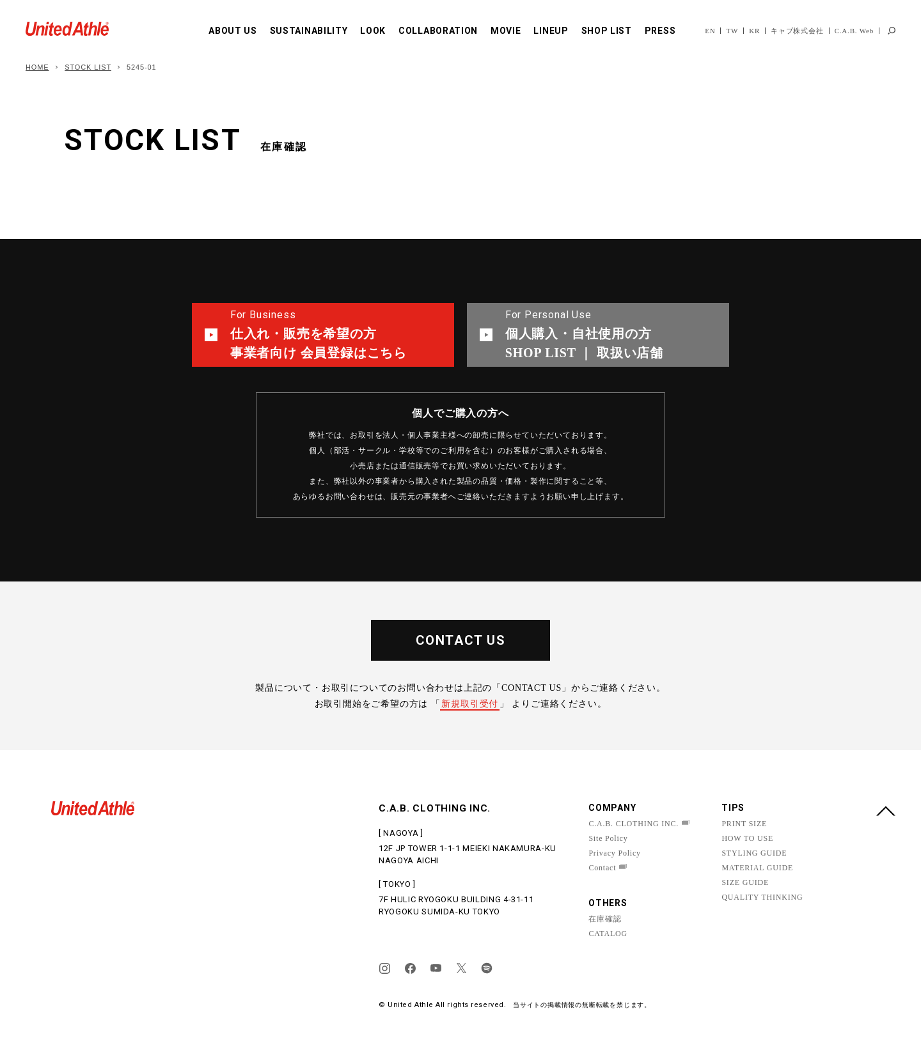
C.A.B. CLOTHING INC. (633, 823)
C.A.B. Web (854, 31)
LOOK (373, 31)
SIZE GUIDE (745, 882)
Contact (602, 867)
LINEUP (550, 31)
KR (754, 31)
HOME (37, 67)
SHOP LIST (606, 31)
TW (732, 31)
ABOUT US (233, 31)
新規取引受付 (469, 704)
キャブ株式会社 (797, 31)
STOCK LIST (88, 67)
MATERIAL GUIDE (757, 867)
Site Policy (607, 838)
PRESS (660, 31)
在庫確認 (604, 918)
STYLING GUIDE (754, 853)
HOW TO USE (747, 838)
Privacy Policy (614, 853)
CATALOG (607, 933)
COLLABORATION (438, 31)
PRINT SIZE (744, 823)
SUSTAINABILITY (309, 31)
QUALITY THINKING (762, 897)
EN (710, 31)
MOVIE (506, 31)
